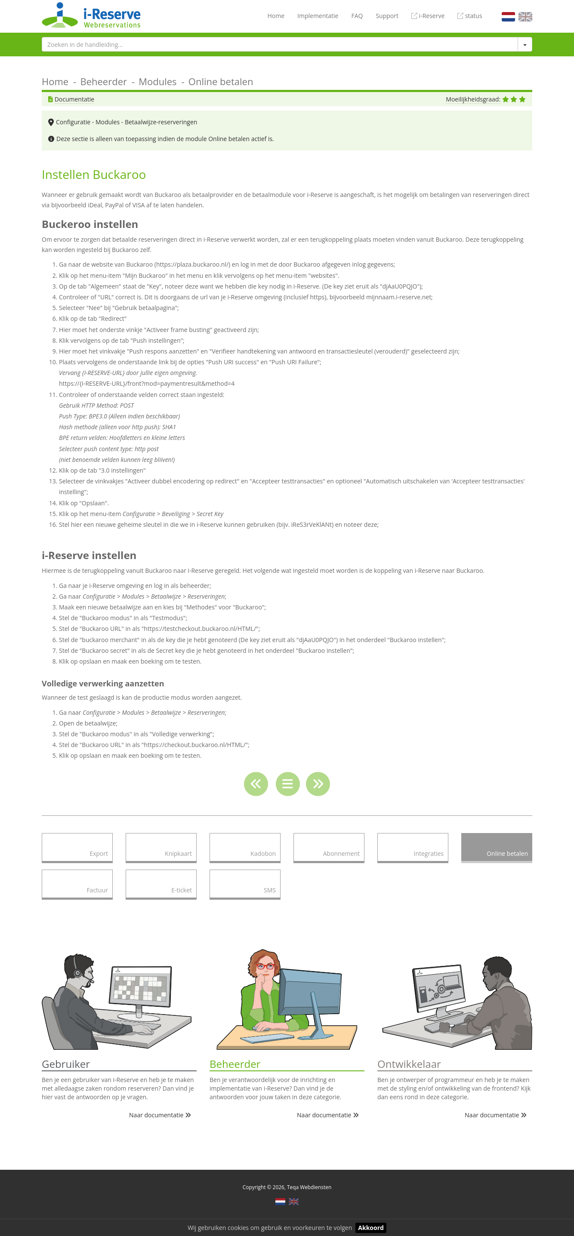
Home (275, 16)
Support (387, 16)
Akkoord (371, 1228)
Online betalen (220, 81)
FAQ (357, 16)
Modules (157, 81)
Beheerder (103, 81)
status (469, 16)
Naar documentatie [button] (160, 1115)
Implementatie (317, 16)
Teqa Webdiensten (309, 1187)
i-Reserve (427, 16)
